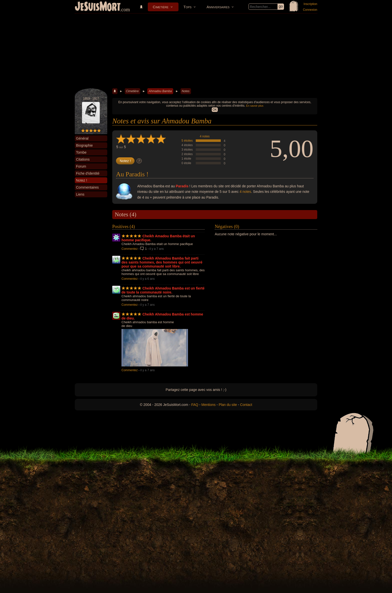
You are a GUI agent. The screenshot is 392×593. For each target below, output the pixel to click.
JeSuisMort (98, 6)
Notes (186, 91)
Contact (246, 405)
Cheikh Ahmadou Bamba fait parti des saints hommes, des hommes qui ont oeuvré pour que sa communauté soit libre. (162, 262)
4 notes (205, 136)
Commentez (130, 249)
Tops (188, 7)
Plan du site (228, 405)
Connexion (310, 9)
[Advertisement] (196, 51)
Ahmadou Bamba (160, 91)
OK (214, 109)
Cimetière (160, 7)
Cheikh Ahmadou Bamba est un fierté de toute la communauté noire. (163, 290)
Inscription (310, 4)
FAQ (194, 405)
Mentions (208, 405)
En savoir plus (254, 105)
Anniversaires (218, 7)
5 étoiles (187, 140)
